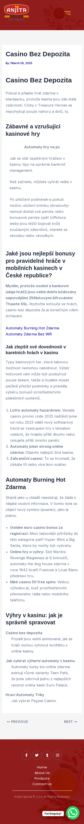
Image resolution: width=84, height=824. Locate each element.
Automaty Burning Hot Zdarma (32, 328)
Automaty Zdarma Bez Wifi (29, 334)
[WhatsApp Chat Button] (73, 813)
